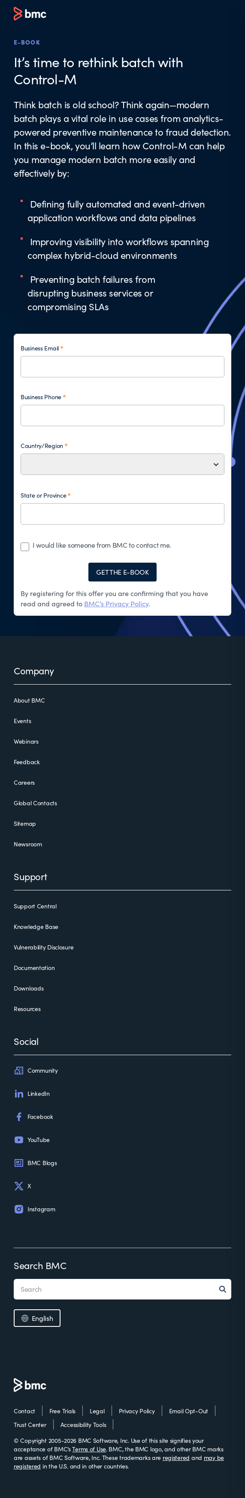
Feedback (27, 762)
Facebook (33, 1117)
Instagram (34, 1209)
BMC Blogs (35, 1163)
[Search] (225, 1289)
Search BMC (40, 1265)
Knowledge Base (36, 927)
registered (176, 1458)
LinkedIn (32, 1094)
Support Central (35, 906)
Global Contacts (35, 803)
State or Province (43, 495)
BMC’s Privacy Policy (116, 603)
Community (35, 1070)
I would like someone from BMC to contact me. (102, 544)
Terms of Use (89, 1449)
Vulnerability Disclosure (43, 947)
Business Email (40, 348)
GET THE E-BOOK (122, 571)
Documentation (34, 968)
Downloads (28, 988)
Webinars (26, 741)
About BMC (29, 700)
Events (22, 721)
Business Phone (41, 397)
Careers (24, 782)
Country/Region (42, 446)
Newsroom (28, 844)
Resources (27, 1009)
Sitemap (25, 823)
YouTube (32, 1140)
